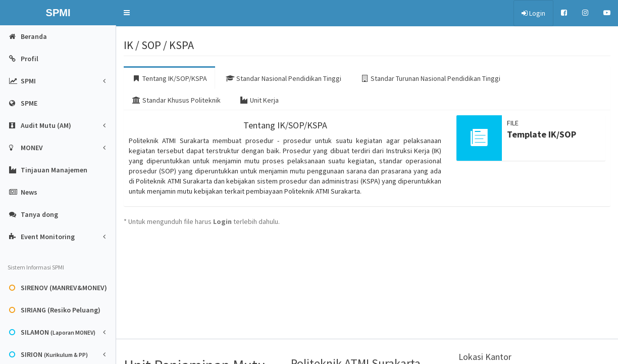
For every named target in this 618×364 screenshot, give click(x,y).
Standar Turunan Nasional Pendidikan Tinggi (430, 78)
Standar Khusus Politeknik (176, 100)
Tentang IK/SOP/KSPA (169, 78)
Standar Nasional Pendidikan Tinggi (283, 78)
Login (533, 13)
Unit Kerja (259, 100)
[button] (126, 12)
